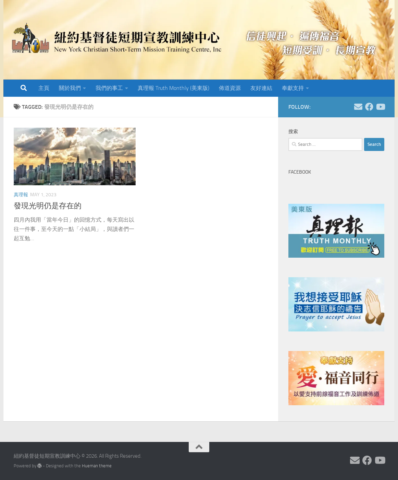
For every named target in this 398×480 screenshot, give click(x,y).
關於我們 (70, 88)
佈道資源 (230, 88)
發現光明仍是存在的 (48, 205)
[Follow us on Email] (358, 107)
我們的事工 (109, 88)
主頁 (43, 88)
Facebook (299, 172)
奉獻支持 (293, 88)
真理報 (21, 195)
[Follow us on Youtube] (380, 107)
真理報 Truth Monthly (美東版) (173, 88)
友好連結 (261, 88)
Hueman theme (97, 465)
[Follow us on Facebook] (369, 107)
